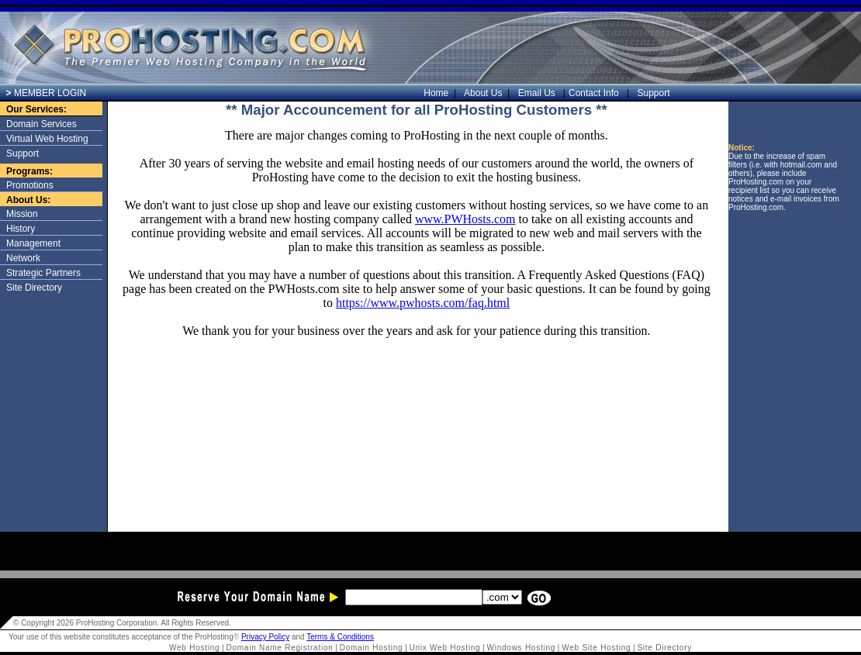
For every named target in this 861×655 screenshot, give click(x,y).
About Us (487, 93)
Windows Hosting (521, 647)
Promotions (30, 185)
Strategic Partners (43, 272)
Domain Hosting (371, 647)
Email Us (538, 93)
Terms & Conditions (340, 637)
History (20, 228)
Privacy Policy (265, 637)
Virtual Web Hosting (47, 138)
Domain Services (41, 124)
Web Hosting (194, 647)
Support (651, 93)
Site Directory (34, 287)
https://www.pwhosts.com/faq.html (423, 302)
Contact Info (595, 93)
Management (33, 243)
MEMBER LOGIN (46, 93)
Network (23, 258)
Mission (22, 214)
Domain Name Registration (280, 647)
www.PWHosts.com (465, 219)
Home (440, 93)
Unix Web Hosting (445, 647)
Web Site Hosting (596, 647)
